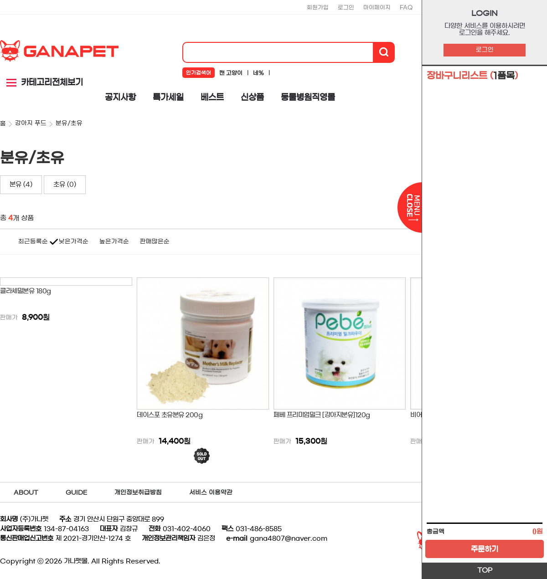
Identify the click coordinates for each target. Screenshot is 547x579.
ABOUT (26, 493)
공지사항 (120, 97)
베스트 (212, 97)
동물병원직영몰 (308, 97)
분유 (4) (21, 184)
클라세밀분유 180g (25, 291)
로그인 (485, 50)
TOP (484, 570)
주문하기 (484, 549)
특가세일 (168, 97)
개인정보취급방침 (138, 493)
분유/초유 (69, 123)
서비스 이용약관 (210, 493)
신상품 (252, 97)
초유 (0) (64, 184)
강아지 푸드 (30, 123)
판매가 (9, 318)
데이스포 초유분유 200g (169, 415)
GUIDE (76, 493)
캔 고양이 (231, 73)
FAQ (406, 7)
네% (258, 73)
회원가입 (318, 7)
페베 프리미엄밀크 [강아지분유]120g (322, 415)
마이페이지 (377, 7)
